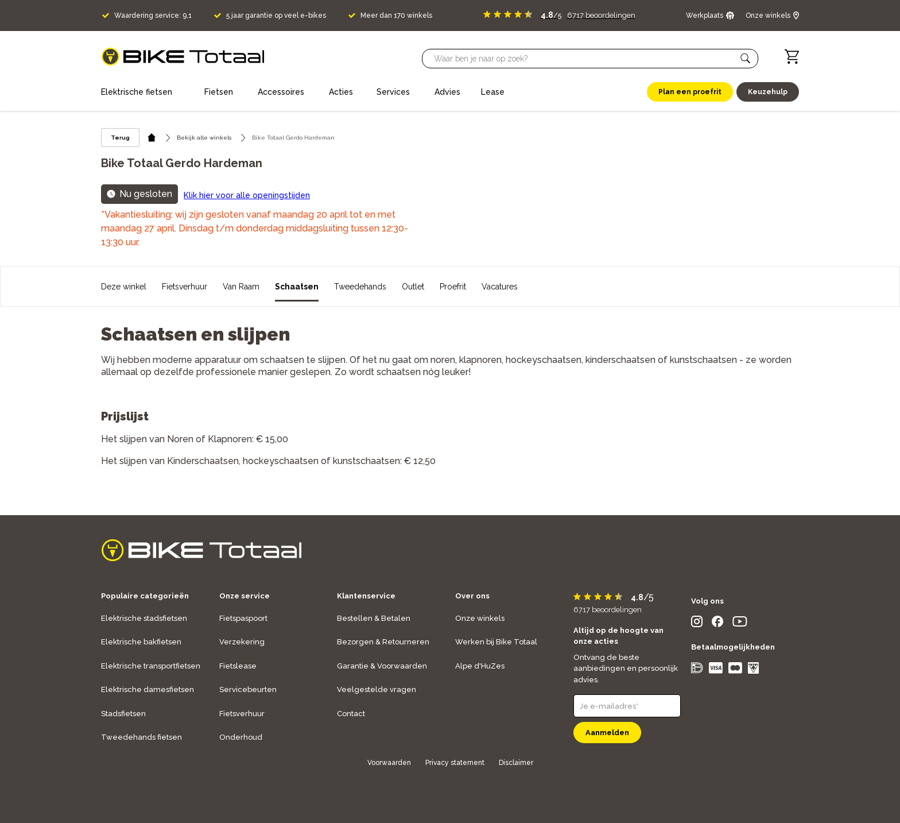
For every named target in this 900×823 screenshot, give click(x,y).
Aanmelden (607, 732)
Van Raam (241, 286)
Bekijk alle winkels (204, 137)
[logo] (183, 56)
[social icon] (697, 624)
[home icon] (152, 137)
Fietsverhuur (184, 286)
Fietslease (238, 666)
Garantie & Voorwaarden (382, 666)
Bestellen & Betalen (373, 618)
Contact (351, 713)
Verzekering (242, 641)
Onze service (244, 596)
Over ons (472, 596)
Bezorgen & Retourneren (383, 641)
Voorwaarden (389, 763)
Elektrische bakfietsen (141, 641)
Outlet (413, 286)
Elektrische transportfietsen (150, 666)
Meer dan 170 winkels (396, 15)
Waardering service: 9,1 (153, 15)
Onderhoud (240, 737)
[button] (745, 58)
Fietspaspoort (243, 618)
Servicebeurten (248, 689)
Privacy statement (454, 763)
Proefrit (453, 286)
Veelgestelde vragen (376, 689)
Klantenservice (366, 596)
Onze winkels (480, 618)
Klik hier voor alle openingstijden (247, 195)
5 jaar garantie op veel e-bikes (276, 15)
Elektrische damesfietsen (147, 689)
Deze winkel (123, 286)
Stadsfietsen (123, 713)
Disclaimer (516, 763)
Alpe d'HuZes (480, 666)
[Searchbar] (584, 58)
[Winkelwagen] (792, 56)
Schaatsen (297, 286)
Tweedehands (360, 286)
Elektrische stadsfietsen (144, 618)
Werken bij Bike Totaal (496, 641)
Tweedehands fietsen (141, 737)
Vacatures (500, 286)
